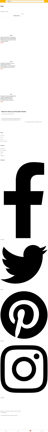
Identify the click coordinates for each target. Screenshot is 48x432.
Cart (1, 153)
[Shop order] (19, 16)
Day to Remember (3, 140)
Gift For (1, 138)
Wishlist (1, 151)
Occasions (2, 135)
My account (2, 148)
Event (1, 137)
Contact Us (2, 155)
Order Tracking (3, 149)
